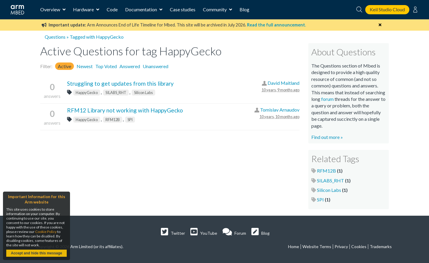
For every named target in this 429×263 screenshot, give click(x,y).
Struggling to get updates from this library (120, 83)
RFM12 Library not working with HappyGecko (125, 110)
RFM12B (112, 119)
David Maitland (283, 83)
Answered (129, 66)
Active (64, 66)
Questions (55, 37)
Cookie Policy (46, 231)
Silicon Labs (143, 92)
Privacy (341, 246)
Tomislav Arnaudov (279, 109)
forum (327, 99)
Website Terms (316, 246)
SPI (130, 119)
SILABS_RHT (115, 92)
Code (112, 9)
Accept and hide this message (36, 253)
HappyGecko (87, 92)
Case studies (182, 9)
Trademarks (381, 246)
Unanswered (155, 66)
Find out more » (327, 137)
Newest (85, 66)
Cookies (358, 246)
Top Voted (106, 66)
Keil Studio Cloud (387, 9)
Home (293, 246)
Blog (244, 9)
